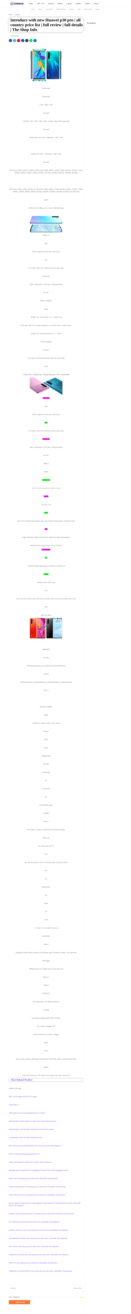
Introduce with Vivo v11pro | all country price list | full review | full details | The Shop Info (38, 1230)
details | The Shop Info (49, 1263)
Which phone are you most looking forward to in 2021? (27, 1113)
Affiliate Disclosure (61, 9)
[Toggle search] (120, 4)
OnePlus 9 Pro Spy (15, 1088)
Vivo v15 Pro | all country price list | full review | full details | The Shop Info (34, 1246)
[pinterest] (108, 3)
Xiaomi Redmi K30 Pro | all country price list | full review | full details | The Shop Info (37, 1187)
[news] (110, 3)
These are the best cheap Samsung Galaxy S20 (24, 1154)
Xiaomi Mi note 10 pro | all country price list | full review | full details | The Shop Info (37, 1195)
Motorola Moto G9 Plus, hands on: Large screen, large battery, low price (32, 1121)
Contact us (71, 9)
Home (33, 9)
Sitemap (97, 9)
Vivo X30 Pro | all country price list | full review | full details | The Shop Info (34, 1222)
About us (40, 9)
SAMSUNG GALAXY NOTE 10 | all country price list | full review (31, 1271)
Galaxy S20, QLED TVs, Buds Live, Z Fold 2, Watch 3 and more (30, 1162)
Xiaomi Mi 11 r (14, 1105)
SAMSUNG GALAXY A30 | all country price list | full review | (30, 1255)
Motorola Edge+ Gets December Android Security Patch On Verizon (31, 1129)
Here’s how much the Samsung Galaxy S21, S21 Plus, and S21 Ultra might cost (35, 1146)
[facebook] (102, 3)
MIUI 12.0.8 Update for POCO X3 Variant (23, 1096)
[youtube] (105, 3)
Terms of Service (88, 9)
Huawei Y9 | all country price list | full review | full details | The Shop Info (33, 1178)
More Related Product (21, 1079)
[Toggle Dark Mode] (117, 3)
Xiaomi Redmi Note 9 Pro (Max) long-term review (25, 1137)
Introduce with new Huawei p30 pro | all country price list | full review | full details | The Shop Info (41, 1214)
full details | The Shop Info (59, 1255)
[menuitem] (31, 3)
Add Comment (19, 1302)
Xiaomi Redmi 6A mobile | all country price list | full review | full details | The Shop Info (38, 1238)
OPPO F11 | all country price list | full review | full (25, 1263)
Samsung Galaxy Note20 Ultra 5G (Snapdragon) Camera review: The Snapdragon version (38, 1170)
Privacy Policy (49, 9)
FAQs (79, 9)
